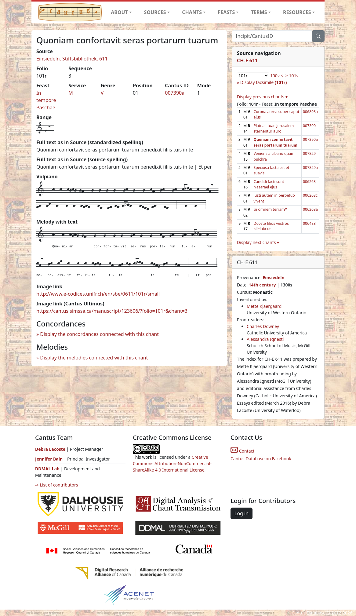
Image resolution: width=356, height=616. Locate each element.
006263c (310, 195)
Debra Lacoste (50, 449)
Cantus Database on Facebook (261, 458)
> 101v (292, 75)
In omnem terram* (270, 209)
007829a (310, 167)
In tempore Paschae (46, 100)
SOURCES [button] (155, 12)
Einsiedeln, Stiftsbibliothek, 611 (72, 58)
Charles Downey (263, 326)
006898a (310, 111)
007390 (309, 125)
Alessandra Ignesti (265, 339)
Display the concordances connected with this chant (99, 334)
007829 (309, 153)
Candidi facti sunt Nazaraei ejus (268, 184)
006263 (309, 181)
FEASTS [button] (226, 12)
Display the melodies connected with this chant (94, 357)
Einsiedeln (273, 277)
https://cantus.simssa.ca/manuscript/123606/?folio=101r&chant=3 (111, 311)
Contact (242, 451)
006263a (310, 209)
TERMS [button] (259, 12)
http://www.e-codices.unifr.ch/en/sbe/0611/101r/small (98, 293)
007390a (174, 92)
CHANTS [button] (192, 12)
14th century (262, 285)
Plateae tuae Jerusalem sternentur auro (273, 128)
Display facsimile (263, 82)
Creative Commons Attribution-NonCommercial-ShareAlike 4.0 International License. (172, 463)
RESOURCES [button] (297, 12)
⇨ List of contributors (56, 485)
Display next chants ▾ (258, 242)
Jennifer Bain (49, 459)
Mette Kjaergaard (264, 306)
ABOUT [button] (119, 12)
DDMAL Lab (47, 469)
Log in (241, 513)
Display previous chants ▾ (262, 97)
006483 (309, 223)
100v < (276, 75)
